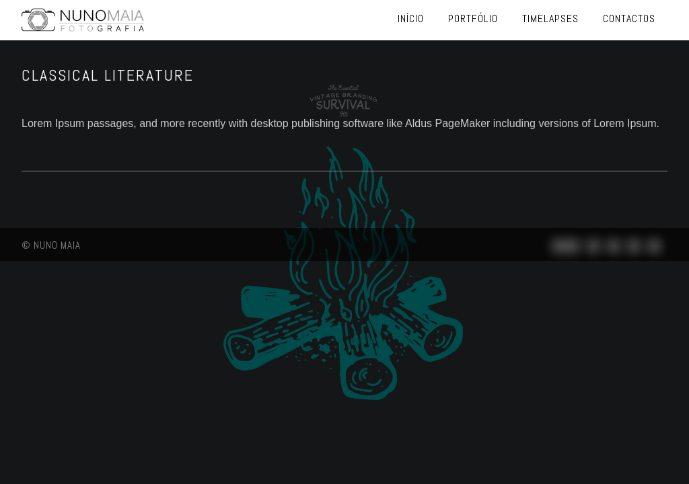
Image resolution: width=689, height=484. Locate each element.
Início (411, 18)
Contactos (629, 18)
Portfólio (473, 18)
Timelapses (550, 18)
